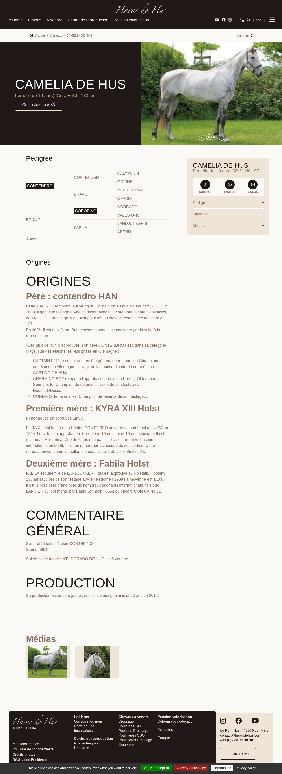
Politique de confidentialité (33, 748)
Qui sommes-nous (88, 721)
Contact (205, 186)
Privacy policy (246, 768)
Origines (228, 213)
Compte (164, 737)
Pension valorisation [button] (131, 19)
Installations (83, 730)
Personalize (222, 768)
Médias (228, 225)
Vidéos (253, 186)
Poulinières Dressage (135, 739)
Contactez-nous (38, 104)
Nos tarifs (81, 747)
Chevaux (56, 35)
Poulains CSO (130, 725)
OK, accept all (156, 768)
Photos (229, 186)
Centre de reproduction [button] (88, 19)
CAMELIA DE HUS (79, 35)
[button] (272, 19)
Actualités (165, 729)
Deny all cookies (191, 768)
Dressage (126, 721)
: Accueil (37, 35)
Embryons (126, 744)
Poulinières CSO (132, 735)
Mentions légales (26, 743)
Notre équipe (84, 725)
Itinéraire (237, 753)
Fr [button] (257, 19)
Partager (244, 35)
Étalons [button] (34, 19)
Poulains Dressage (133, 730)
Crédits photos (24, 754)
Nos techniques (86, 742)
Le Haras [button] (15, 19)
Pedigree (228, 202)
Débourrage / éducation (176, 721)
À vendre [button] (54, 19)
